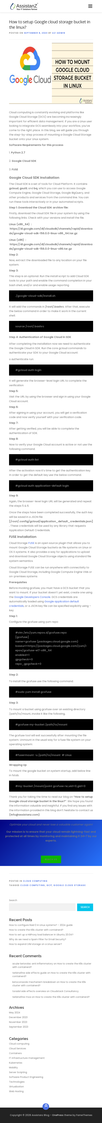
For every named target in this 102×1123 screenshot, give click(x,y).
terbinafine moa (21, 997)
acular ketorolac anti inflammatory (32, 963)
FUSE (31, 543)
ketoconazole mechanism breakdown (34, 982)
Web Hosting (16, 1091)
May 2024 (14, 1012)
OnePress (57, 1115)
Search (13, 900)
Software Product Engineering (26, 1077)
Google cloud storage (69, 885)
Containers (15, 1053)
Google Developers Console (32, 597)
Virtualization (16, 1086)
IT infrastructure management (27, 1058)
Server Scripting (18, 1072)
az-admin (58, 33)
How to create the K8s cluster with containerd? (36, 929)
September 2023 (18, 1026)
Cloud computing (35, 881)
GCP (49, 885)
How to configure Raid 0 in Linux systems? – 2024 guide (41, 925)
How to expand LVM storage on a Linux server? (35, 944)
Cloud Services (17, 1048)
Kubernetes (15, 1062)
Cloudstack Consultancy (64, 991)
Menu (90, 6)
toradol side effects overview (29, 991)
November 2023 (18, 1022)
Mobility (13, 1067)
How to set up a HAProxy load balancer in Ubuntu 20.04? (41, 934)
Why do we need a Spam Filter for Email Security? (37, 939)
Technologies (17, 1081)
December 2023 (18, 1017)
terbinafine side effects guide (29, 972)
